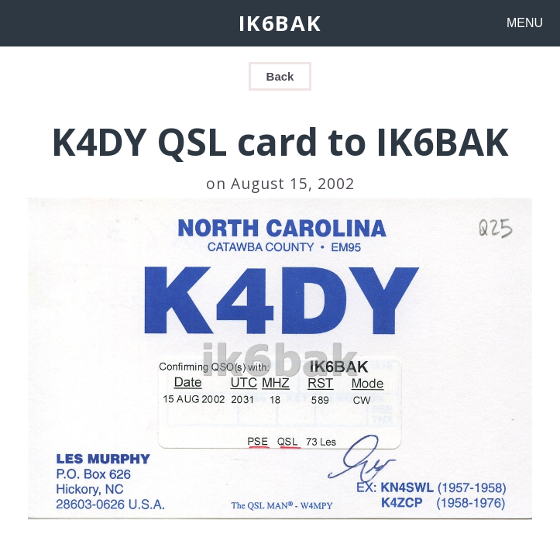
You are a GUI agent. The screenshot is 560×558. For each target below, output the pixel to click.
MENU (525, 22)
